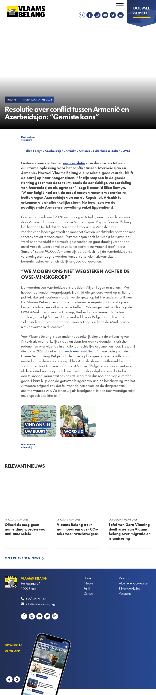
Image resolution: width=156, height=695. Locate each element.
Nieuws (88, 583)
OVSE (126, 151)
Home (87, 578)
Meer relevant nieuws (22, 558)
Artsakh (71, 151)
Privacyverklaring (129, 588)
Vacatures (125, 593)
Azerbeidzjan (54, 151)
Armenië (84, 151)
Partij (87, 588)
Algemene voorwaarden (134, 583)
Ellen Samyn (34, 151)
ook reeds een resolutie (75, 351)
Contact (88, 593)
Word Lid (124, 578)
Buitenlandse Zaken (106, 151)
